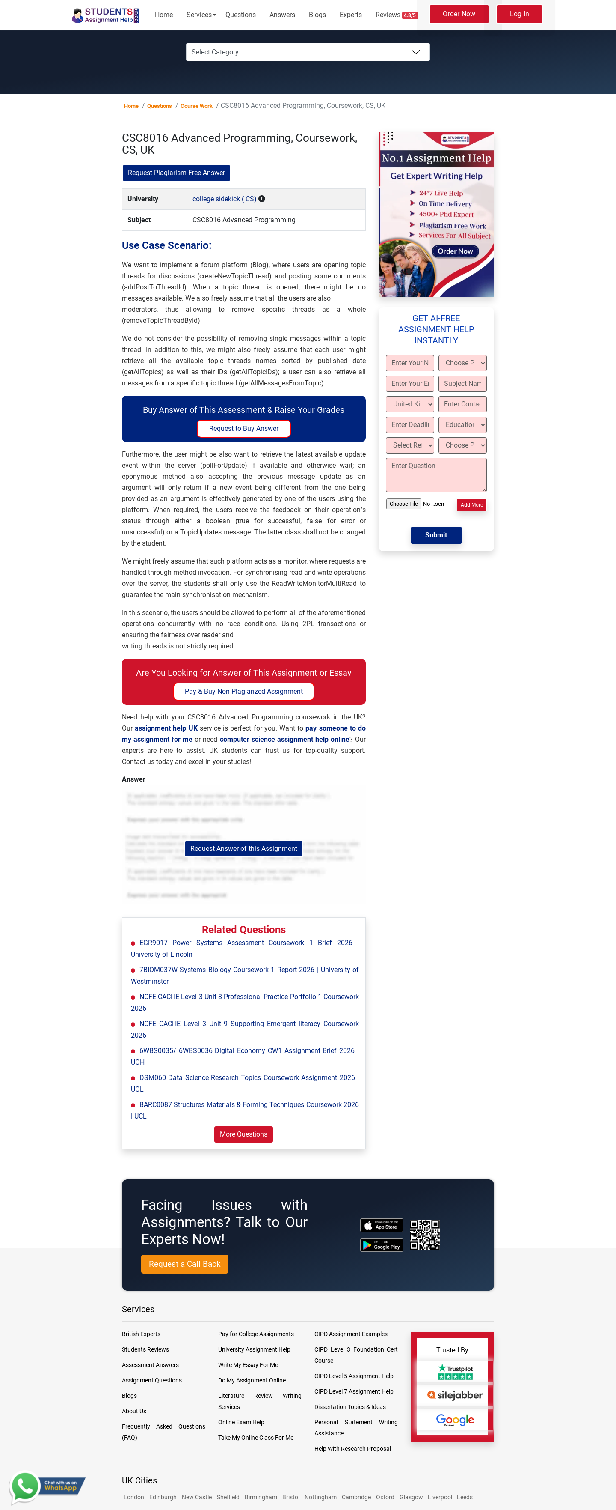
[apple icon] (381, 1225)
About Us (134, 1411)
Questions (240, 15)
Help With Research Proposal (352, 1448)
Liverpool (440, 1497)
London (134, 1497)
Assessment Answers (150, 1364)
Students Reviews (145, 1349)
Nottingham (321, 1497)
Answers (282, 15)
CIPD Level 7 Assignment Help (354, 1391)
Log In (520, 14)
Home (164, 15)
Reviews (397, 15)
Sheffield (228, 1497)
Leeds (465, 1497)
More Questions (243, 1134)
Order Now (459, 14)
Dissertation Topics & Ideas (350, 1406)
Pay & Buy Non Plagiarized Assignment (244, 691)
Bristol (290, 1497)
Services (199, 15)
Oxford (385, 1497)
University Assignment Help (254, 1349)
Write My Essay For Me (248, 1364)
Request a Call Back (185, 1264)
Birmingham (261, 1497)
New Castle (197, 1497)
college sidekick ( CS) (224, 199)
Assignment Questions (152, 1380)
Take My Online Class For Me (255, 1437)
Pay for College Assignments (256, 1334)
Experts (351, 15)
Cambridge (356, 1497)
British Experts (141, 1334)
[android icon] (381, 1245)
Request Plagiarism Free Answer (176, 173)
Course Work (197, 106)
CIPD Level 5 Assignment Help (354, 1376)
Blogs (317, 15)
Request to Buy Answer (243, 428)
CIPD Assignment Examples (351, 1334)
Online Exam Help (241, 1422)
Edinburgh (163, 1497)
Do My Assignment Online (252, 1380)
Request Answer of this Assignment (243, 849)
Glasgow (412, 1497)
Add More (472, 505)
